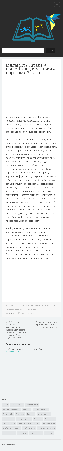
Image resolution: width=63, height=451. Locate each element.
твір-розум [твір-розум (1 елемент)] (49, 433)
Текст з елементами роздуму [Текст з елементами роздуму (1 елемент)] (28, 423)
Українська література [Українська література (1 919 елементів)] (11, 428)
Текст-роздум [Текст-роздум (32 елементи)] (50, 419)
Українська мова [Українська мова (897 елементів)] (29, 428)
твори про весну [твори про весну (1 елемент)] (9, 433)
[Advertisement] (31, 95)
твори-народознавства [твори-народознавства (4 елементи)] (46, 428)
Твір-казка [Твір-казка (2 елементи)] (20, 414)
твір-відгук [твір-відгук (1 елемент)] (22, 433)
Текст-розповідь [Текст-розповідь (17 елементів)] (9, 423)
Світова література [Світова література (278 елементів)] (41, 409)
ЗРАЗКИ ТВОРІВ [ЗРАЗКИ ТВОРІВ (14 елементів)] (17, 405)
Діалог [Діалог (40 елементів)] (5, 405)
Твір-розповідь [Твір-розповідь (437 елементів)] (8, 419)
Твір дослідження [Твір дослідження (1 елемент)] (24, 419)
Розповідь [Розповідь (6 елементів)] (26, 409)
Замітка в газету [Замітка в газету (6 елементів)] (32, 405)
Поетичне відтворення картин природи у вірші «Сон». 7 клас (46, 324)
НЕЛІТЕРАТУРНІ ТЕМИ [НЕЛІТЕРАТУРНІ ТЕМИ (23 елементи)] (11, 409)
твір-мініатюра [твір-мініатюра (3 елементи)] (36, 433)
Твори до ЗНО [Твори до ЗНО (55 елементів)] (8, 414)
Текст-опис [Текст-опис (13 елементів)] (38, 419)
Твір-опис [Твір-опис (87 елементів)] (30, 414)
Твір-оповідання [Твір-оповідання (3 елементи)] (44, 414)
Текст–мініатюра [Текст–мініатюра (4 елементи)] (49, 423)
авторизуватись (13, 351)
